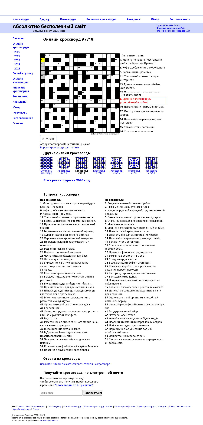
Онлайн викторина (22, 409)
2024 (17, 60)
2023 (17, 64)
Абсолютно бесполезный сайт (49, 26)
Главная (18, 38)
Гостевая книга (180, 19)
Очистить (48, 138)
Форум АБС (20, 112)
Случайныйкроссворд (46, 165)
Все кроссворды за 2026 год (66, 180)
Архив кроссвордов (146, 406)
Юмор (155, 19)
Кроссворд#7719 (64, 165)
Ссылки (18, 123)
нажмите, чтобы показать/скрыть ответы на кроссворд (75, 364)
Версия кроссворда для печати (59, 147)
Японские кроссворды (101, 19)
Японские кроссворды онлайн (98, 406)
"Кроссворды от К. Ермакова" (74, 385)
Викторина (20, 96)
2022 (17, 68)
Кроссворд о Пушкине (125, 406)
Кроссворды (21, 19)
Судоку (44, 19)
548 (170, 28)
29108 (168, 25)
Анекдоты (134, 19)
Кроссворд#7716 (116, 165)
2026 (17, 52)
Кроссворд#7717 (99, 165)
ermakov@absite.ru (49, 420)
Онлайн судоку (23, 73)
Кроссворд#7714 (151, 165)
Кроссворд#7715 (134, 165)
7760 (173, 30)
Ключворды (68, 19)
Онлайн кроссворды (21, 45)
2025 (17, 56)
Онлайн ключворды (20, 80)
